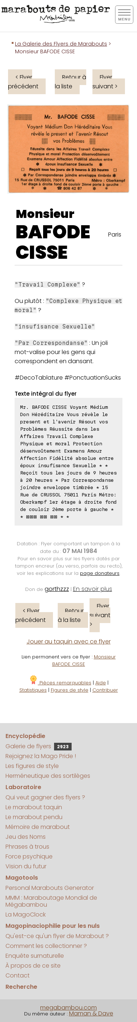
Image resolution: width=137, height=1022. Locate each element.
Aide (100, 682)
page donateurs (99, 573)
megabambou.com (68, 1007)
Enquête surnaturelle (34, 956)
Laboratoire (23, 787)
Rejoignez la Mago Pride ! (40, 756)
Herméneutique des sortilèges (47, 776)
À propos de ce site (33, 965)
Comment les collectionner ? (46, 946)
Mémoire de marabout (37, 827)
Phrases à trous (27, 846)
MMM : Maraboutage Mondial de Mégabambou (51, 901)
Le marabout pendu (33, 817)
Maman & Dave (91, 1013)
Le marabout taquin (33, 807)
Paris (114, 234)
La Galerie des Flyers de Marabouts (61, 43)
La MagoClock (25, 914)
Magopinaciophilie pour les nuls (52, 926)
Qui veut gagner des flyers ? (45, 797)
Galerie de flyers (38, 746)
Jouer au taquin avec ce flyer (69, 641)
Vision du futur (25, 866)
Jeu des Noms (25, 837)
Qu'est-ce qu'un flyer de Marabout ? (57, 936)
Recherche (21, 987)
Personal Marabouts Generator (49, 888)
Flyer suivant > (105, 82)
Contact (17, 975)
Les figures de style (32, 766)
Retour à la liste (70, 82)
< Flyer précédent (23, 82)
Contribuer (105, 690)
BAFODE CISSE (53, 242)
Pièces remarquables (60, 682)
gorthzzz (57, 589)
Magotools (21, 877)
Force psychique (29, 856)
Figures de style (69, 690)
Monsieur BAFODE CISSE (84, 660)
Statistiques (33, 690)
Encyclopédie (25, 736)
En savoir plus (92, 589)
